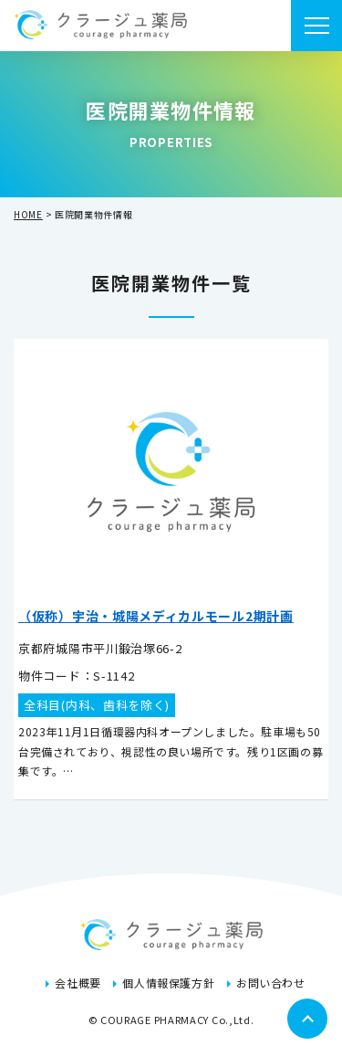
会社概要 (77, 982)
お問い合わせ (271, 982)
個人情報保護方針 (168, 982)
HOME (28, 214)
